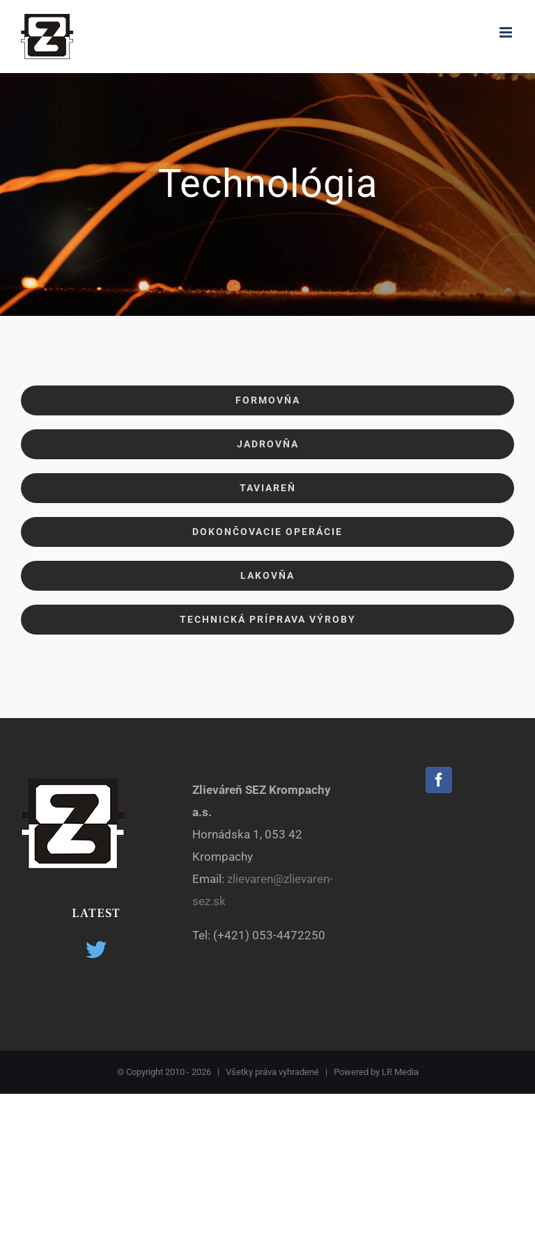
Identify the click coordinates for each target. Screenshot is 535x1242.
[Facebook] (439, 780)
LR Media (400, 1072)
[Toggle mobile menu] (506, 32)
